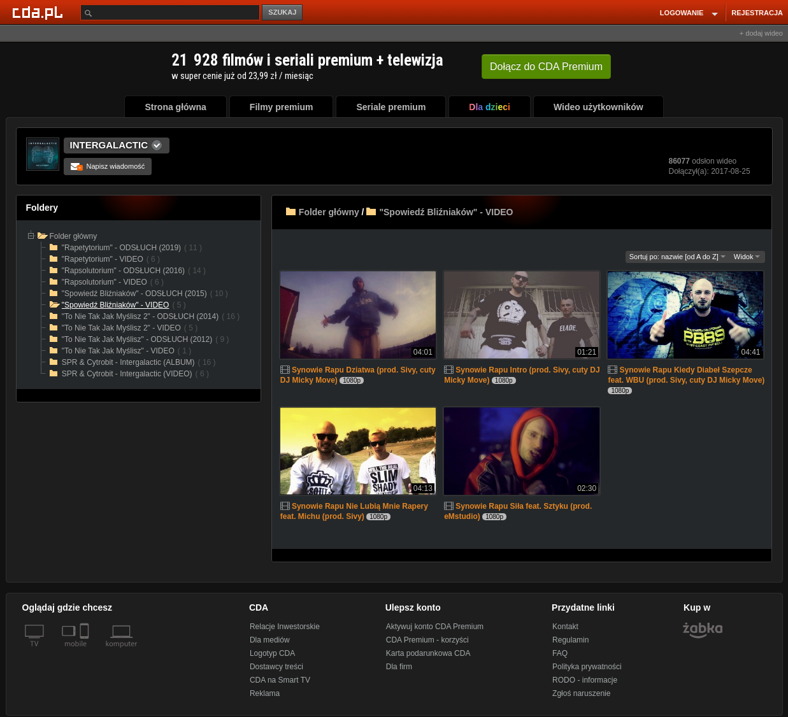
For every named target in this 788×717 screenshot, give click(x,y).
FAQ (560, 653)
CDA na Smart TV (280, 680)
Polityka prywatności (587, 666)
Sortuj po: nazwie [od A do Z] (677, 256)
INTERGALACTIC (109, 144)
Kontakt (565, 626)
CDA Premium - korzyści (427, 639)
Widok (747, 256)
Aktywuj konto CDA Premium (435, 626)
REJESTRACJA (757, 13)
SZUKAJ (282, 12)
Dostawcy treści (276, 666)
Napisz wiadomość (108, 166)
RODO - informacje (584, 680)
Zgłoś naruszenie (581, 693)
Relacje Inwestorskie (285, 626)
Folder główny (329, 212)
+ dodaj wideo (761, 33)
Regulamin (570, 639)
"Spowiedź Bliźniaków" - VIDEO (446, 212)
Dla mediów (270, 639)
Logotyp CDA (272, 653)
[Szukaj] (170, 12)
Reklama (265, 693)
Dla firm (399, 666)
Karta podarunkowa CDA (428, 653)
